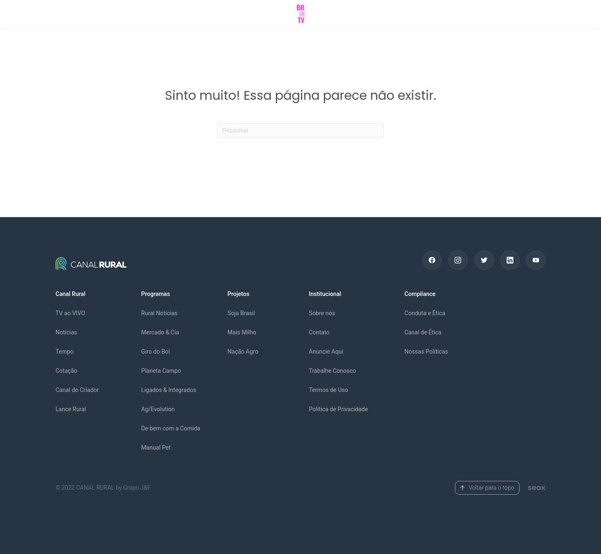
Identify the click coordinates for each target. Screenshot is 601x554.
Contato (319, 332)
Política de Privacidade (338, 409)
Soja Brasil (241, 313)
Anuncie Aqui (326, 351)
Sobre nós (322, 313)
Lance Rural (71, 409)
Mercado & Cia (160, 332)
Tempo (64, 351)
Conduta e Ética (424, 313)
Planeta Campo (161, 370)
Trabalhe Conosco (332, 370)
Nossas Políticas (426, 351)
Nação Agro (242, 351)
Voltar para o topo (487, 487)
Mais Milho (241, 332)
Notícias (66, 332)
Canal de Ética (423, 332)
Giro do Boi (155, 351)
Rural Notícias (159, 313)
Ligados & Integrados (168, 390)
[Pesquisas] (300, 130)
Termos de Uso (328, 390)
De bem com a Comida (170, 428)
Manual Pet (156, 447)
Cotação (66, 370)
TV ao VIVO (70, 313)
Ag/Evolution (157, 409)
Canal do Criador (77, 390)
